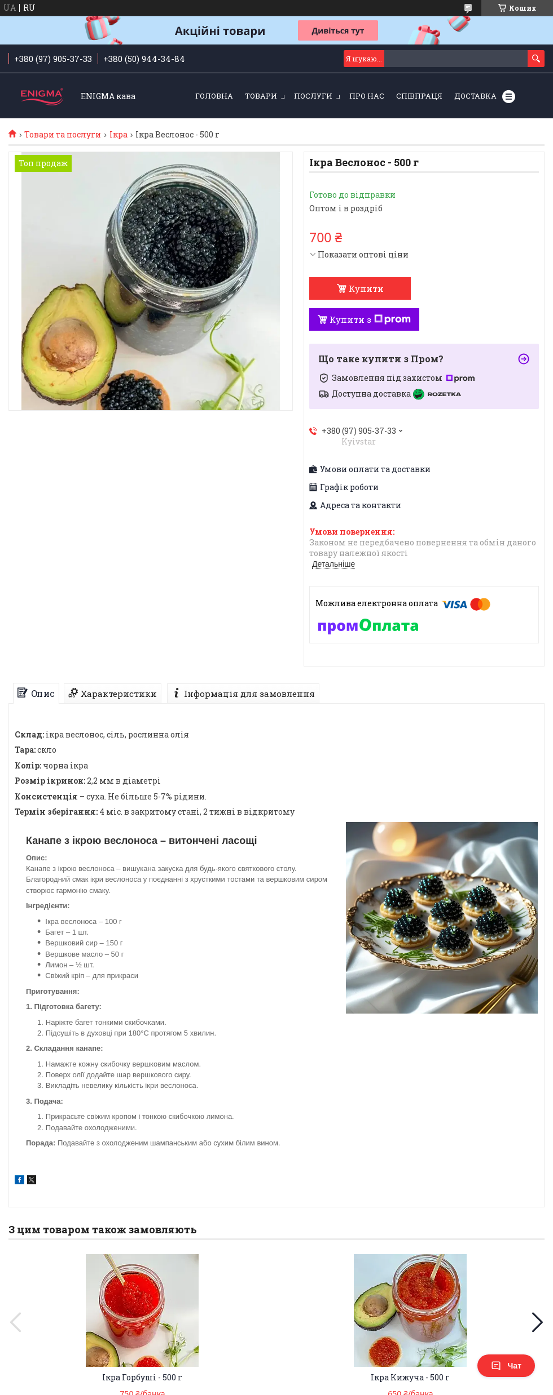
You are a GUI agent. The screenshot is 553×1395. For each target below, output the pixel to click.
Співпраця (419, 96)
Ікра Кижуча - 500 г (410, 1377)
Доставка (475, 96)
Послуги (313, 96)
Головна (214, 96)
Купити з (370, 319)
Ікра (118, 135)
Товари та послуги (62, 135)
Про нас (366, 96)
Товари (261, 96)
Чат (506, 1366)
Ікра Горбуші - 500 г (142, 1377)
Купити (366, 288)
